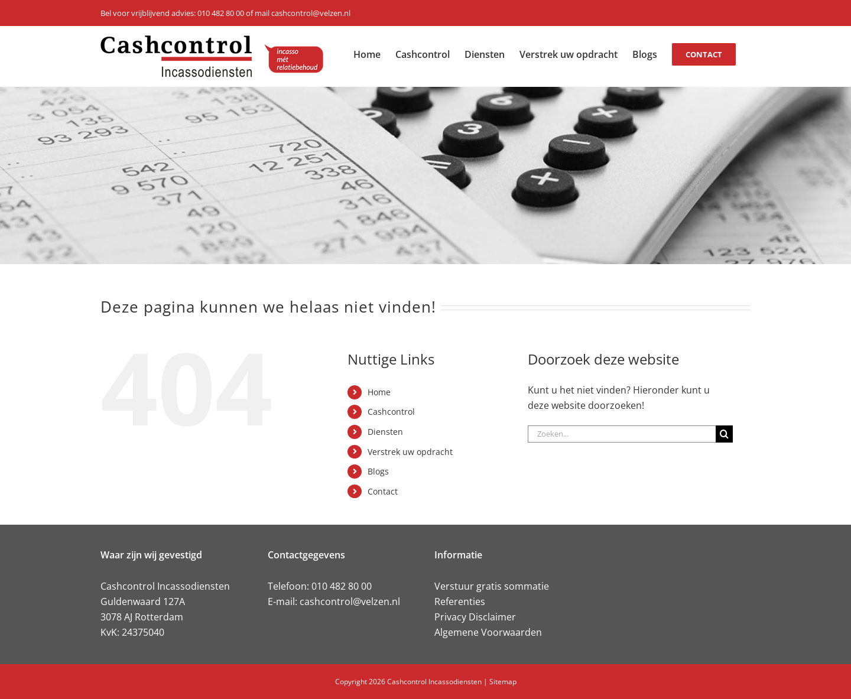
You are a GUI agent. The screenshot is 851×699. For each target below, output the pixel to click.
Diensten (385, 431)
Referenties (459, 601)
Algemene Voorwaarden (488, 632)
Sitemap (503, 682)
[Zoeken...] (622, 434)
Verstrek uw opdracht (410, 451)
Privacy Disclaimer (475, 616)
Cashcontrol (391, 411)
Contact (383, 491)
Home (379, 392)
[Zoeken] (724, 434)
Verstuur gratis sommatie (491, 586)
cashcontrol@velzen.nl (350, 601)
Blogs (378, 471)
